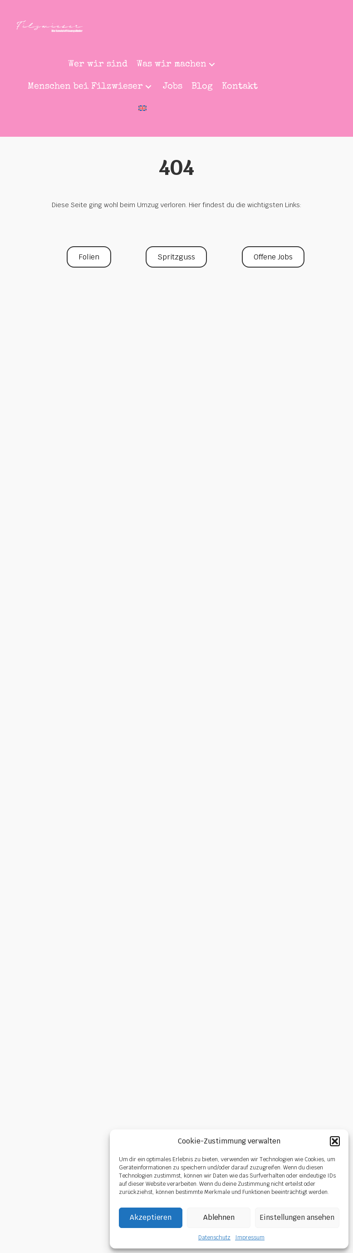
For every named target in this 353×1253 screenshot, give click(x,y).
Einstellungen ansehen (297, 1217)
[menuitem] (142, 109)
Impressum (250, 1237)
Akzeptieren (151, 1217)
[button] (334, 1141)
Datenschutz (214, 1237)
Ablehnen (219, 1217)
